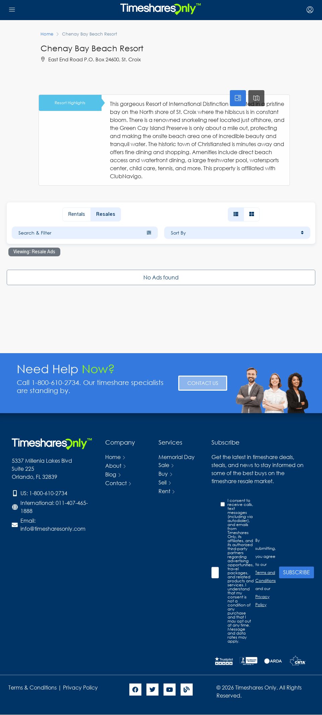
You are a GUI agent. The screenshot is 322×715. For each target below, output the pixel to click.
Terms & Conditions (32, 687)
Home (113, 456)
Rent (164, 491)
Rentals (76, 214)
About (113, 465)
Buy (163, 473)
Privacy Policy (81, 687)
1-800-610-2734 (48, 493)
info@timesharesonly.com (52, 528)
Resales (105, 214)
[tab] (238, 98)
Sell (162, 482)
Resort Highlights (70, 103)
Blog (110, 474)
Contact (116, 482)
